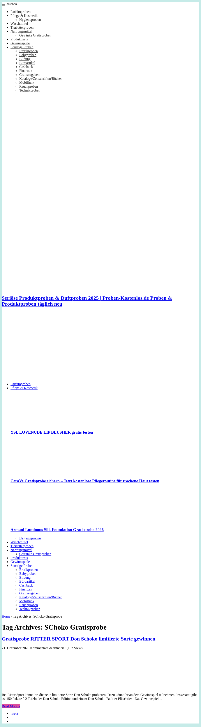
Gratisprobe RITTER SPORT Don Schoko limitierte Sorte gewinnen (78, 639)
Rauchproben (28, 86)
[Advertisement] (100, 348)
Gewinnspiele (20, 43)
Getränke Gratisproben (35, 35)
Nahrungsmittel (21, 31)
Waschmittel (19, 23)
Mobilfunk (26, 82)
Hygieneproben (30, 19)
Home (6, 616)
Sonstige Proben (22, 47)
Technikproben (29, 90)
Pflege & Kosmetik (24, 15)
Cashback (26, 67)
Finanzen (25, 71)
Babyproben (27, 55)
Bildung (25, 59)
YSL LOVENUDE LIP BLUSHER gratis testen (52, 432)
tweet (14, 713)
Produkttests (19, 39)
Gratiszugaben (29, 74)
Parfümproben (21, 12)
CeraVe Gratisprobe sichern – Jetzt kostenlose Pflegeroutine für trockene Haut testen (85, 481)
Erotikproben (28, 51)
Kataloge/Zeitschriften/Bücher (40, 78)
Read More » (11, 706)
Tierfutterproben (22, 27)
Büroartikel (27, 63)
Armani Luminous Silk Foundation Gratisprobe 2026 (57, 529)
